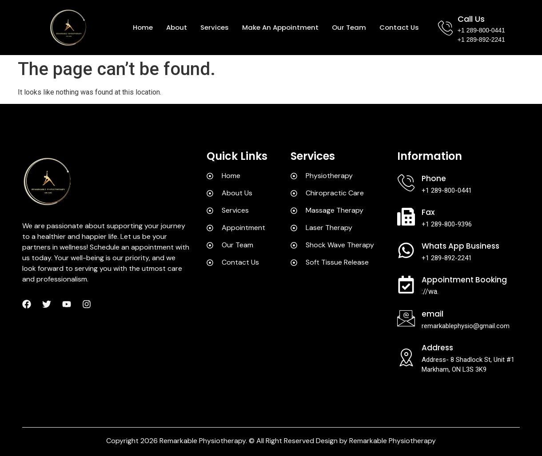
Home (143, 27)
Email (432, 314)
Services (214, 27)
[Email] (406, 318)
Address (437, 347)
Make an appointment (280, 27)
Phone (434, 178)
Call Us (471, 18)
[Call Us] (445, 28)
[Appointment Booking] (406, 284)
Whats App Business (460, 246)
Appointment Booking (464, 279)
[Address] (406, 357)
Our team (349, 27)
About (176, 27)
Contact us (399, 27)
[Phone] (406, 183)
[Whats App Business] (406, 250)
